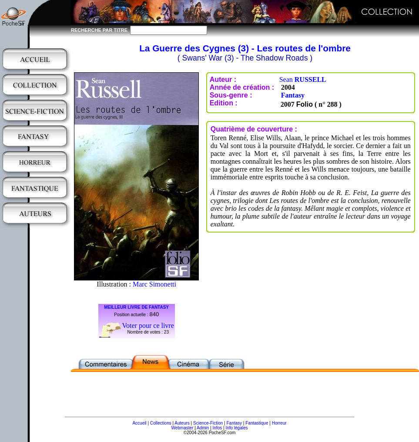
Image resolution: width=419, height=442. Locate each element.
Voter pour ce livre (148, 325)
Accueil (139, 423)
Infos (217, 427)
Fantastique (256, 423)
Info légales (236, 427)
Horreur (279, 423)
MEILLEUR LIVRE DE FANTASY (136, 307)
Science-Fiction (208, 423)
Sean (302, 79)
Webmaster (182, 427)
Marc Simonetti (154, 284)
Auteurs (181, 423)
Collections (160, 423)
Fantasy (293, 95)
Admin (203, 427)
